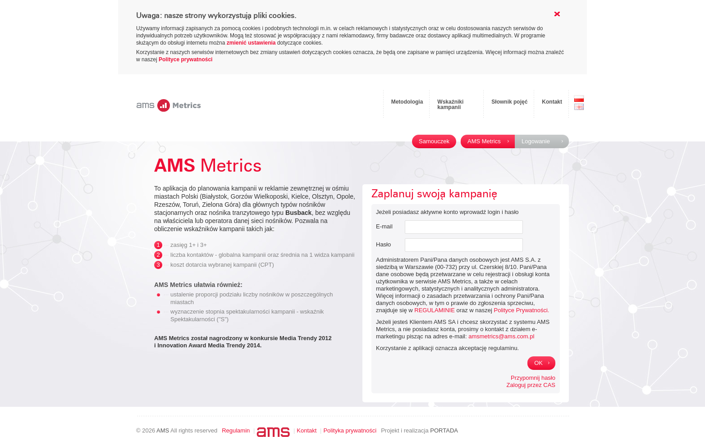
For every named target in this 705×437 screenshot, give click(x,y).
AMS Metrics (484, 141)
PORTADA (444, 430)
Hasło (383, 244)
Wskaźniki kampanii (450, 104)
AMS (162, 430)
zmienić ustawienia (251, 43)
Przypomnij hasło (533, 377)
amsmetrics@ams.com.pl (501, 336)
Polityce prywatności (185, 59)
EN (579, 106)
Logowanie (536, 141)
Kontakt (552, 102)
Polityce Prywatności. (521, 310)
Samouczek (434, 141)
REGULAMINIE (434, 310)
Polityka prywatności (349, 430)
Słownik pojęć (509, 102)
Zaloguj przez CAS (531, 385)
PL (579, 98)
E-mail (384, 226)
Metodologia (407, 102)
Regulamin (236, 430)
